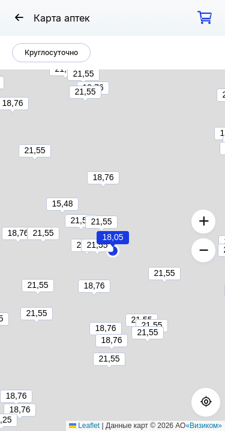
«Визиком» (203, 425)
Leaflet (84, 425)
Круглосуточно (51, 52)
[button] (113, 253)
